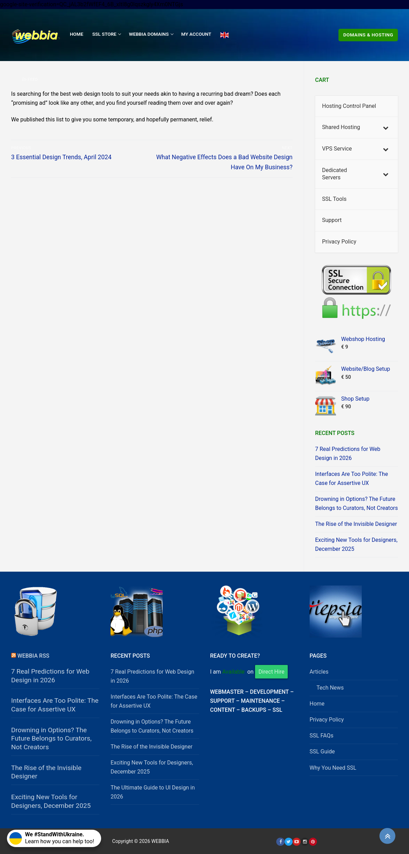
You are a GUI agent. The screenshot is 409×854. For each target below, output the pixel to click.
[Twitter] (289, 842)
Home (317, 703)
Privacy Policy (327, 719)
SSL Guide (322, 751)
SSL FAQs (322, 735)
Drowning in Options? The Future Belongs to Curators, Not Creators (356, 503)
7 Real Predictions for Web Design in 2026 (348, 453)
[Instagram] (305, 842)
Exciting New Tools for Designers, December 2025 (356, 544)
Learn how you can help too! (51, 838)
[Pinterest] (313, 842)
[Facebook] (280, 842)
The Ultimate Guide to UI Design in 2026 (153, 792)
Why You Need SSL (333, 768)
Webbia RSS (33, 655)
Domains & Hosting (368, 34)
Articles (319, 671)
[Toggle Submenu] (386, 127)
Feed (30, 79)
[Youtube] (297, 842)
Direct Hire (272, 671)
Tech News (330, 687)
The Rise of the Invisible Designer (356, 524)
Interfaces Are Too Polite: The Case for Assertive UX (351, 478)
